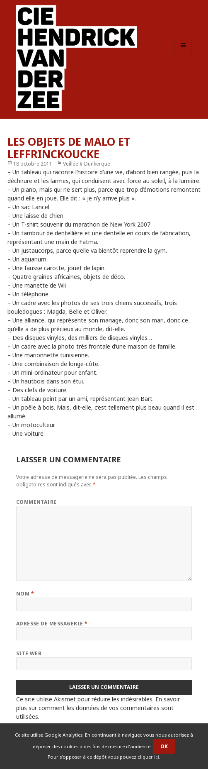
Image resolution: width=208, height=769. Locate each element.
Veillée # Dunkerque (86, 163)
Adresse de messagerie (52, 623)
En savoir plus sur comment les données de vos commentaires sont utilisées (98, 707)
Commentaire (36, 501)
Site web (29, 653)
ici (156, 757)
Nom (25, 593)
